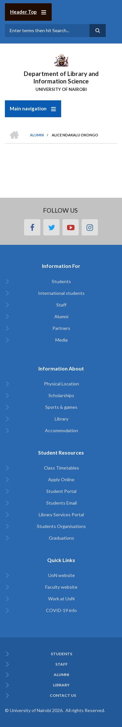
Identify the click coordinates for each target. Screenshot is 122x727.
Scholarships (61, 395)
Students (61, 281)
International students (61, 293)
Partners (61, 328)
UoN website (61, 575)
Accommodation (61, 430)
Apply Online (61, 479)
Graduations (61, 538)
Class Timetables (61, 467)
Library (61, 418)
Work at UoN (61, 598)
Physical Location (61, 383)
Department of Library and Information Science (61, 77)
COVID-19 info (61, 610)
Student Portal (61, 491)
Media (61, 340)
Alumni (61, 316)
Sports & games (61, 407)
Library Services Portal (61, 514)
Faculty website (61, 587)
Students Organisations (61, 526)
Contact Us (63, 695)
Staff (61, 304)
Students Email (61, 503)
